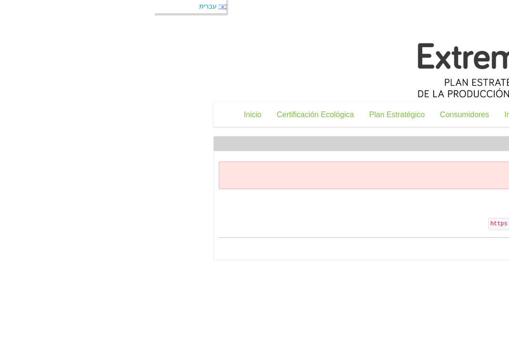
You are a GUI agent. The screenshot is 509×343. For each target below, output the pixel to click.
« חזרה (460, 250)
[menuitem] (72, 114)
